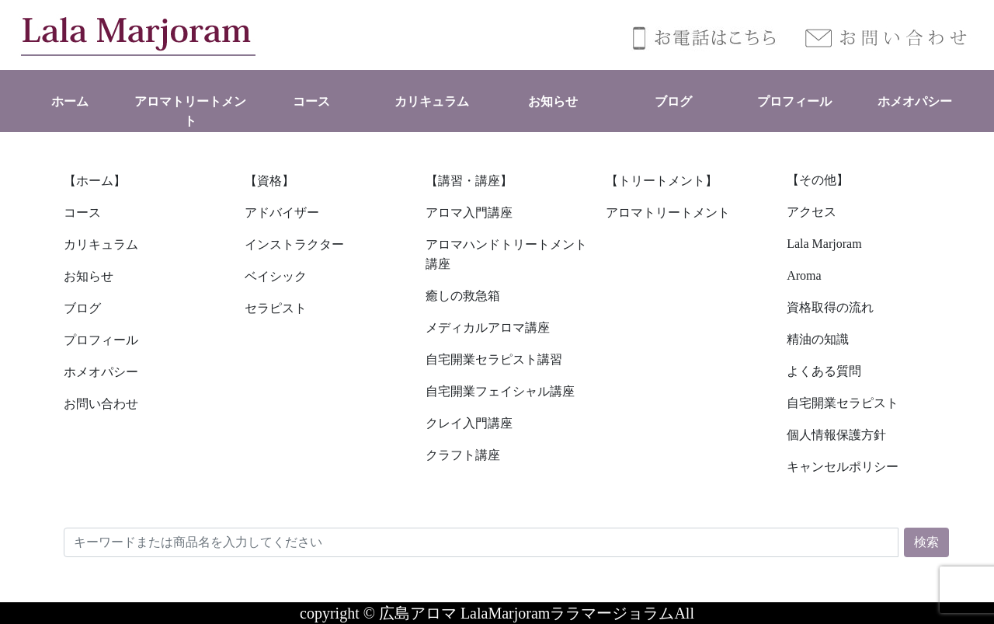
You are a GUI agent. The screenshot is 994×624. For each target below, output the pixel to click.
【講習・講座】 (469, 180)
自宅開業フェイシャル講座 (500, 391)
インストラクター (294, 244)
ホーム (70, 101)
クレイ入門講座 (469, 423)
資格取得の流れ (830, 307)
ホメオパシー (915, 101)
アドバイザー (282, 212)
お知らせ (553, 101)
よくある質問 (824, 371)
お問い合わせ (101, 403)
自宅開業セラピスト (842, 403)
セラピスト (276, 308)
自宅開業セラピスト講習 (494, 359)
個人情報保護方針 (836, 434)
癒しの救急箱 (463, 295)
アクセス (811, 211)
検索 (926, 542)
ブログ (673, 101)
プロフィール (794, 101)
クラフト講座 (463, 455)
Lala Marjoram (824, 243)
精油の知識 (818, 339)
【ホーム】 (95, 180)
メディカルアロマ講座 (488, 327)
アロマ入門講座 (469, 212)
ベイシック (276, 276)
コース (311, 101)
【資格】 (269, 180)
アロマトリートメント (668, 212)
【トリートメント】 (662, 180)
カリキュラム (431, 101)
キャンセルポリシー (842, 466)
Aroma (804, 275)
